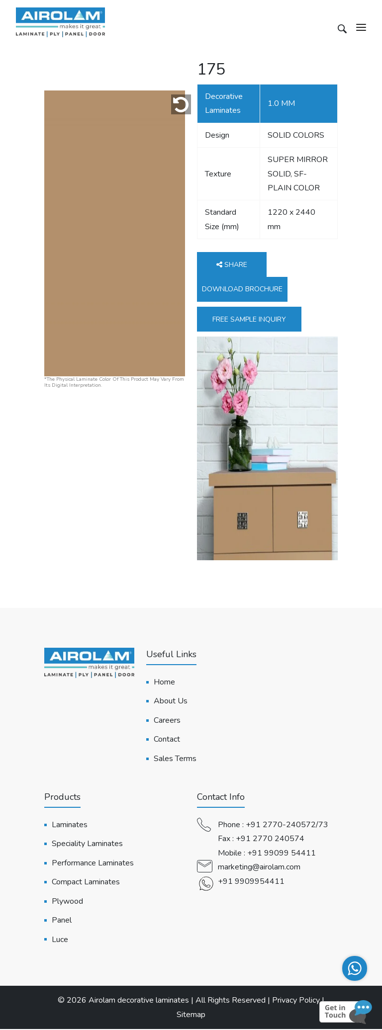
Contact (167, 740)
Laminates (70, 825)
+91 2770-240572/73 (287, 825)
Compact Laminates (86, 882)
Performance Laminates (93, 863)
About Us (171, 701)
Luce (60, 940)
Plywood (67, 901)
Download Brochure (242, 290)
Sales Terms (175, 759)
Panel (62, 921)
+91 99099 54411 (281, 853)
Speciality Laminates (87, 844)
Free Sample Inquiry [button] (249, 320)
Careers (167, 721)
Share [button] (231, 265)
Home (164, 683)
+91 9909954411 (251, 881)
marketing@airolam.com (259, 867)
